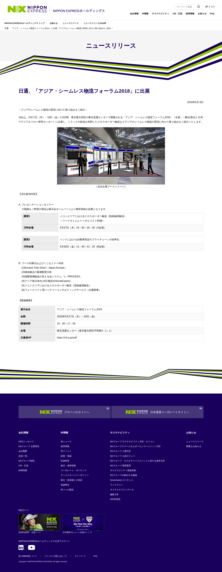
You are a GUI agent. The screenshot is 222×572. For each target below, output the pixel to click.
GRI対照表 (115, 499)
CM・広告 (177, 13)
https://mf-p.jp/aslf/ (67, 337)
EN (213, 6)
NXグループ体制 (26, 461)
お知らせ (202, 13)
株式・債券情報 (68, 465)
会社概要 (22, 451)
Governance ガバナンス (121, 480)
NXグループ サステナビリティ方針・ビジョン (132, 441)
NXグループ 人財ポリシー (122, 456)
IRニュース (66, 441)
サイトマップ (80, 556)
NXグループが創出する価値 (123, 475)
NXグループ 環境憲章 (120, 465)
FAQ (212, 13)
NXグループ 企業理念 (28, 446)
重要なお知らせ (193, 446)
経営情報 (65, 446)
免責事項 (65, 485)
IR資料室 (65, 461)
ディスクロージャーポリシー (75, 475)
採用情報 (190, 13)
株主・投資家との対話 (71, 480)
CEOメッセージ (26, 441)
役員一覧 (22, 456)
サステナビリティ (160, 13)
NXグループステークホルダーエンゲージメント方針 (135, 446)
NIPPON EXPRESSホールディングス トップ (24, 23)
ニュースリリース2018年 (95, 23)
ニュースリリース (71, 23)
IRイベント (66, 451)
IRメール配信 (67, 489)
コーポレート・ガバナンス (74, 470)
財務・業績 (66, 456)
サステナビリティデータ (122, 489)
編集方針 (114, 494)
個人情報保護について (27, 556)
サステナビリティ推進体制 (123, 470)
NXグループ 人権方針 (120, 451)
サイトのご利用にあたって (56, 556)
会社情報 (134, 13)
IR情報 (145, 13)
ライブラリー (116, 485)
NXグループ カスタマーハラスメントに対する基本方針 (137, 461)
